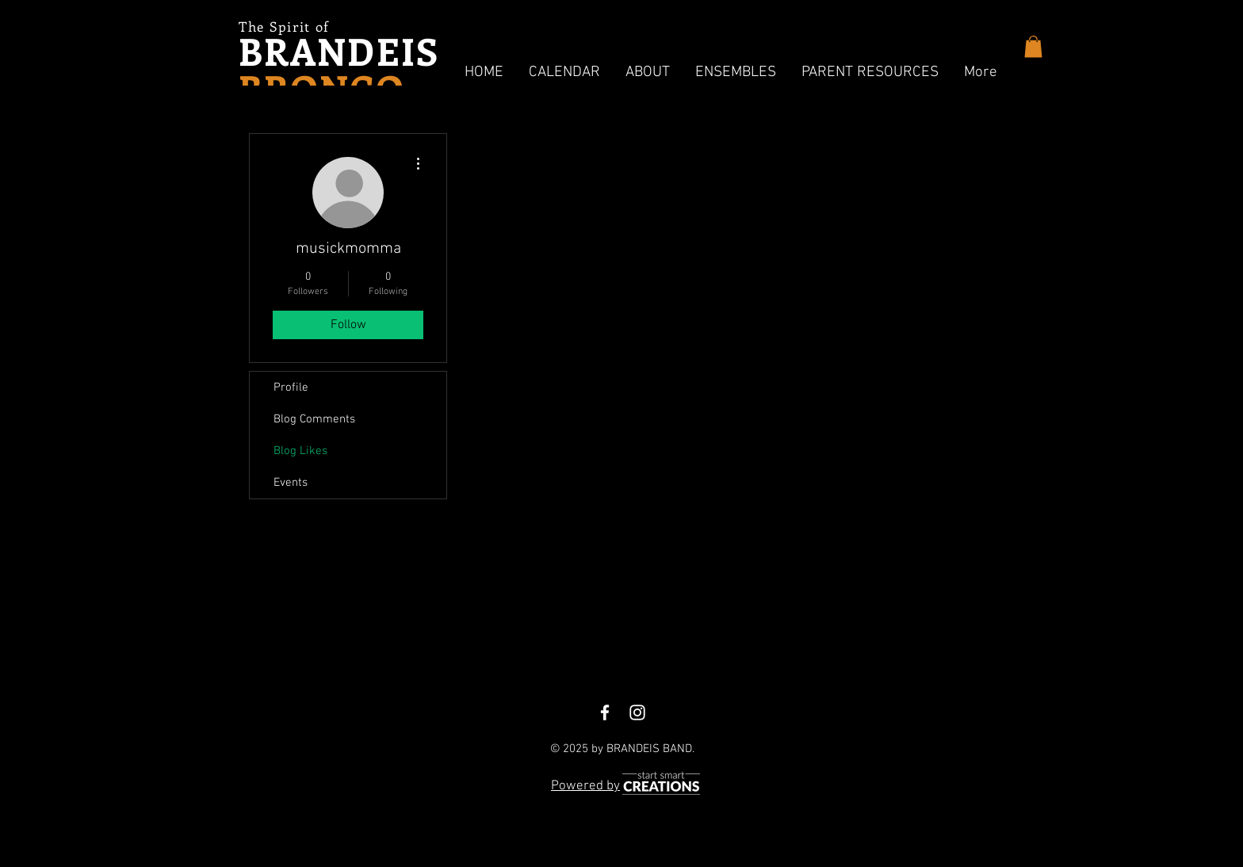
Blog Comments (314, 419)
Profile (290, 387)
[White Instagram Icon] (637, 712)
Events (290, 483)
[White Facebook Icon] (605, 712)
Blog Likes (300, 451)
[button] (564, 73)
